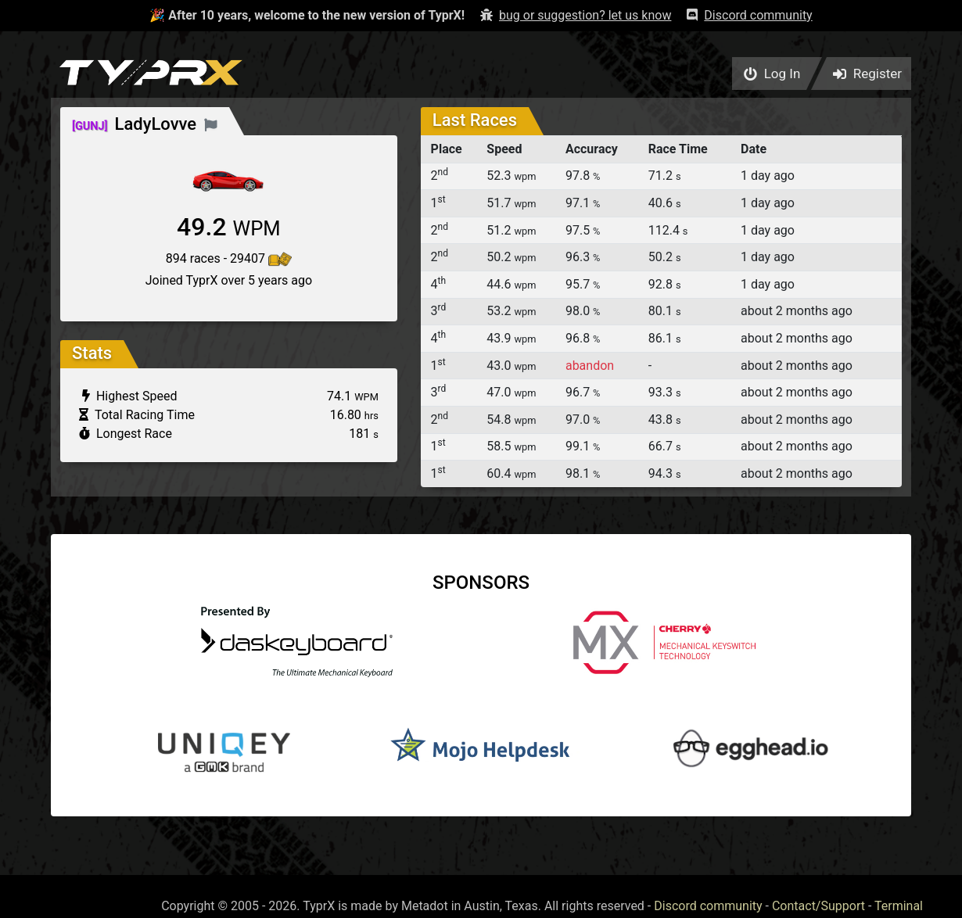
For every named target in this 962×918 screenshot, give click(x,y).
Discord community (708, 905)
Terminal (898, 905)
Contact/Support (818, 905)
